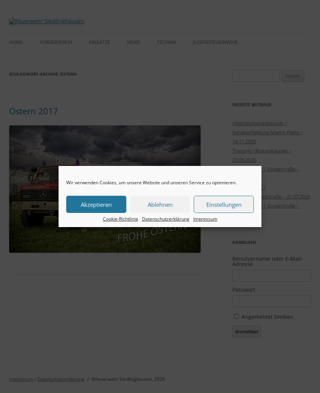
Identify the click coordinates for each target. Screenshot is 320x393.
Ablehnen (160, 204)
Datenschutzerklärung (165, 219)
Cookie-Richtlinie (120, 219)
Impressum (205, 219)
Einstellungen (224, 204)
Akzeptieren (96, 204)
